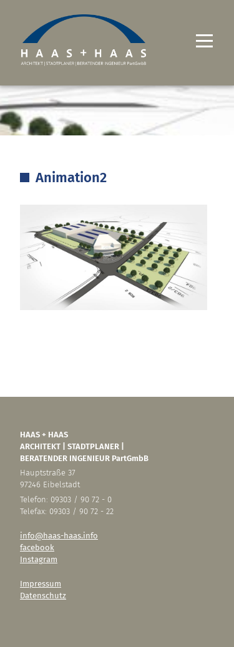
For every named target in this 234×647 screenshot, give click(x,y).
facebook (37, 547)
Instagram (38, 559)
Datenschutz (43, 595)
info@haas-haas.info (59, 535)
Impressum (40, 583)
